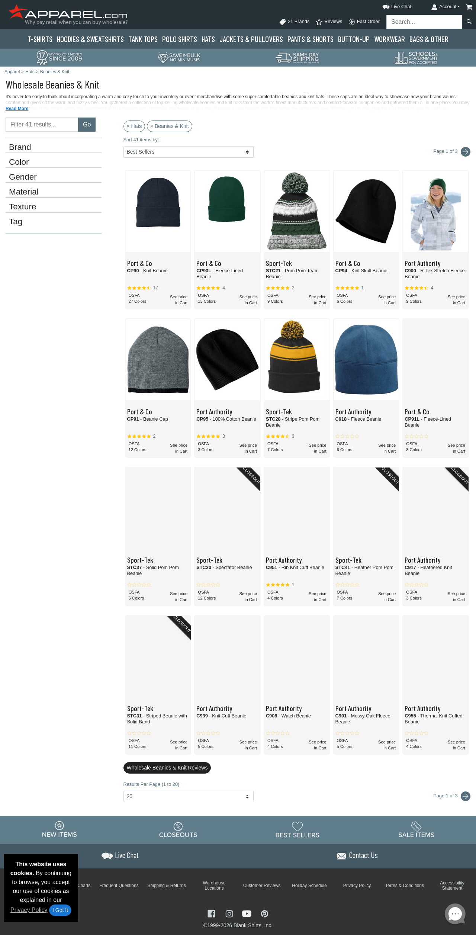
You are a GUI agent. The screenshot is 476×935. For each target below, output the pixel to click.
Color (19, 162)
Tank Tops (143, 39)
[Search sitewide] (424, 22)
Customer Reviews (262, 885)
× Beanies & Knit (169, 126)
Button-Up (354, 39)
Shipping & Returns (166, 885)
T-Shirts (40, 39)
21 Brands (294, 22)
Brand (20, 147)
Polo (179, 39)
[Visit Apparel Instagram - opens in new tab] (230, 913)
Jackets (251, 39)
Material (24, 192)
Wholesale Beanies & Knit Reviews (167, 768)
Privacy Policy (29, 910)
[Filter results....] (42, 125)
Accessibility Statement (452, 885)
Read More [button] (17, 108)
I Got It (60, 910)
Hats (208, 39)
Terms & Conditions (404, 885)
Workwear (389, 39)
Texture (22, 207)
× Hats (134, 126)
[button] (390, 5)
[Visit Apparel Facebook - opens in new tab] (212, 913)
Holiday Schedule (309, 885)
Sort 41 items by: (141, 139)
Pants (310, 39)
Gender (23, 177)
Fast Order (364, 22)
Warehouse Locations (214, 885)
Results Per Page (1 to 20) (151, 784)
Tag (15, 222)
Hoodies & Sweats (90, 39)
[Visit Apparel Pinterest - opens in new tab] (265, 913)
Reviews (328, 22)
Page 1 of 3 (451, 796)
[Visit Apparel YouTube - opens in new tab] (248, 913)
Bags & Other (428, 39)
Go (87, 124)
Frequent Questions (118, 885)
